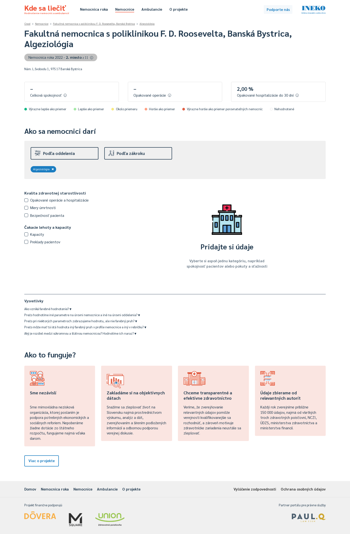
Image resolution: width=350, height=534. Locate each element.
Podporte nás (278, 9)
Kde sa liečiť (46, 9)
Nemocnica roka (94, 9)
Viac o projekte (41, 460)
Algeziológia (147, 23)
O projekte (178, 9)
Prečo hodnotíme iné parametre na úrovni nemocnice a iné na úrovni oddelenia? (82, 315)
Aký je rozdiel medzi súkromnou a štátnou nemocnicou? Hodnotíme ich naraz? (80, 333)
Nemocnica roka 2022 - (60, 57)
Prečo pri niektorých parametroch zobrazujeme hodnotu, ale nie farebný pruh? (80, 321)
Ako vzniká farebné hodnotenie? (47, 309)
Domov (30, 489)
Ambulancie (151, 9)
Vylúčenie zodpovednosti (255, 489)
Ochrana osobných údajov (303, 489)
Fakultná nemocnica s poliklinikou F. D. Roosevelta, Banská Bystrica (94, 23)
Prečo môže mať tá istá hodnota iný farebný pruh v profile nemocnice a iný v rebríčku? (85, 327)
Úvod (27, 23)
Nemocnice (124, 9)
